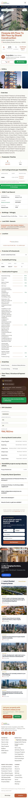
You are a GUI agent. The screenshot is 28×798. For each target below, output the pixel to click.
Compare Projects (20, 752)
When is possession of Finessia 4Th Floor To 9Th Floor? (14, 479)
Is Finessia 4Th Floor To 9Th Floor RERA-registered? (12, 485)
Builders (3, 748)
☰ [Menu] (25, 3)
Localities (4, 752)
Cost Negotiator (19, 754)
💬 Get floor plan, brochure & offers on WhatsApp (13, 399)
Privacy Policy (18, 777)
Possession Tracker (6, 771)
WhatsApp (7, 795)
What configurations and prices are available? (11, 492)
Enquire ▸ (20, 795)
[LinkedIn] (9, 733)
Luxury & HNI (18, 775)
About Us (17, 769)
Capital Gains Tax (19, 756)
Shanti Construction (7, 40)
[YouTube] (13, 733)
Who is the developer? (7, 497)
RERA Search (4, 750)
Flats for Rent (5, 740)
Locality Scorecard (6, 766)
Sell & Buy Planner (19, 750)
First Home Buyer (19, 758)
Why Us (17, 766)
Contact (17, 771)
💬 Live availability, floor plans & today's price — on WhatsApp (14, 186)
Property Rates (5, 781)
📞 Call (7, 62)
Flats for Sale (4, 742)
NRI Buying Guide (6, 777)
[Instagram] (6, 733)
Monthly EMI (4, 429)
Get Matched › (14, 542)
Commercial (4, 744)
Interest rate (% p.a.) (6, 417)
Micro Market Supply (7, 773)
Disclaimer (18, 781)
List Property (7, 716)
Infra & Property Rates (7, 775)
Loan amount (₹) (5, 411)
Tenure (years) (4, 422)
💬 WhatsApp (20, 62)
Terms (16, 779)
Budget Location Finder (19, 745)
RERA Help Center (6, 779)
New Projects (5, 746)
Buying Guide (18, 760)
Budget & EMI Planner (20, 742)
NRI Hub (17, 773)
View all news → (22, 581)
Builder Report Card (6, 769)
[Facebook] (2, 733)
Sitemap (17, 784)
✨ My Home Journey (21, 740)
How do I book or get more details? (11, 502)
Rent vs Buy (18, 747)
